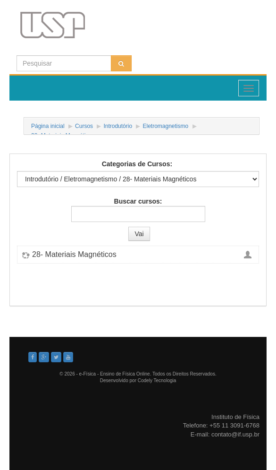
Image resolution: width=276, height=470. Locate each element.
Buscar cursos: (138, 201)
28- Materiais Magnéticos (74, 254)
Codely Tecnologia (157, 380)
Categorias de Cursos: (137, 164)
